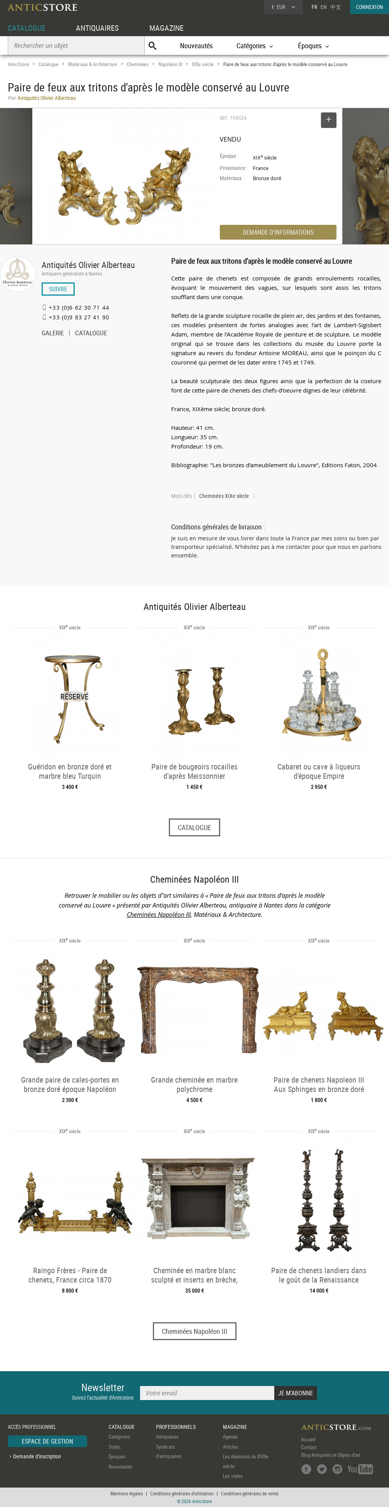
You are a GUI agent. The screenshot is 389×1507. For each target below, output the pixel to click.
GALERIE (53, 333)
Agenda (230, 1436)
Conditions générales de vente (250, 1493)
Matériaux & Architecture (92, 64)
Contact (309, 1447)
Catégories (119, 1436)
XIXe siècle (203, 64)
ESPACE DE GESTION (47, 1441)
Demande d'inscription (37, 1456)
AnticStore (18, 64)
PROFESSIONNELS (176, 1426)
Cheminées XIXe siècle (224, 496)
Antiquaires (167, 1436)
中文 (335, 7)
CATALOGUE (27, 28)
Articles (230, 1446)
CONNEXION (369, 7)
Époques (117, 1456)
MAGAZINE (166, 28)
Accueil (308, 1439)
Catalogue (48, 64)
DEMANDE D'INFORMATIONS (278, 232)
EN (324, 7)
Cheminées (138, 64)
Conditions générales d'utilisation (182, 1493)
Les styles (233, 1475)
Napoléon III (170, 64)
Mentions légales (126, 1493)
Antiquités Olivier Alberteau (88, 264)
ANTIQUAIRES (97, 28)
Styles (115, 1446)
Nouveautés (196, 45)
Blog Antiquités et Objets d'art (330, 1454)
